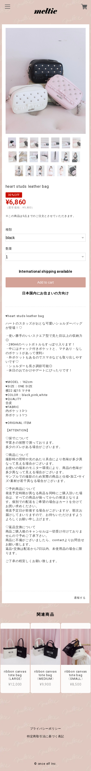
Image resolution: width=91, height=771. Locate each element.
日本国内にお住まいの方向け (45, 293)
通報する (79, 597)
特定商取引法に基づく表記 (45, 734)
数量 (9, 248)
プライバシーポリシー (45, 727)
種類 (9, 229)
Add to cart (45, 282)
